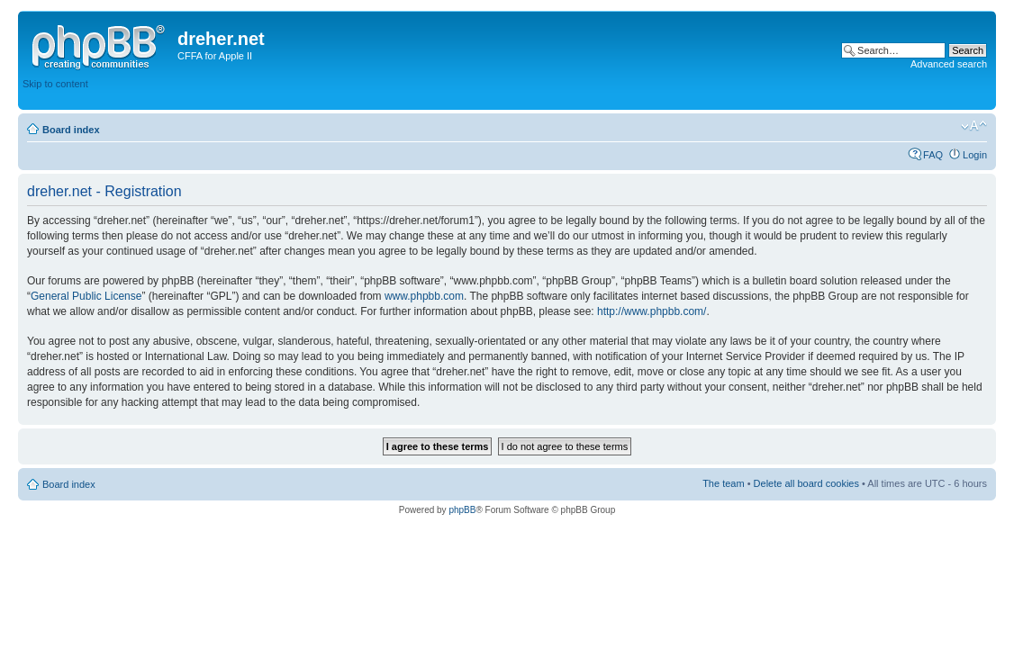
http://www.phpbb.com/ (651, 311)
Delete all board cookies (806, 483)
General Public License (86, 296)
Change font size (974, 126)
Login (975, 154)
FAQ (933, 154)
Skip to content (55, 83)
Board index (71, 129)
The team (723, 483)
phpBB (461, 510)
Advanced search (948, 64)
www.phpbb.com (424, 296)
